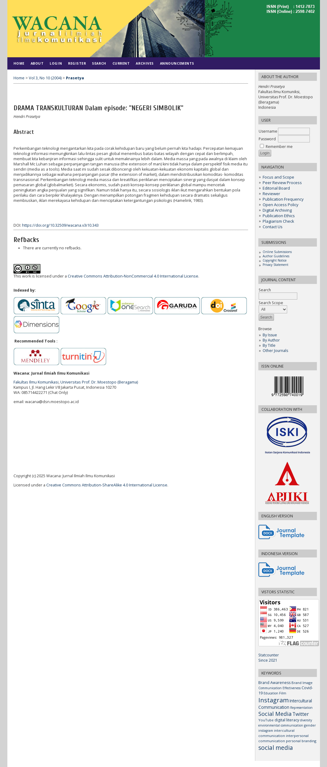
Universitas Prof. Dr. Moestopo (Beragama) (99, 382)
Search (99, 63)
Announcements (177, 63)
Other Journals (275, 350)
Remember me (279, 146)
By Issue (270, 335)
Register (77, 63)
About (37, 63)
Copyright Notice (275, 260)
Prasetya (75, 78)
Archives (145, 63)
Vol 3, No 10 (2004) (45, 78)
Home (19, 63)
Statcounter (268, 655)
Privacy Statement (275, 265)
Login (56, 63)
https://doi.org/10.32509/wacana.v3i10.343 (60, 225)
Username (268, 131)
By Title (269, 345)
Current (121, 63)
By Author (271, 340)
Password (267, 139)
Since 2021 (267, 660)
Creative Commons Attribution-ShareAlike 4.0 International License (106, 485)
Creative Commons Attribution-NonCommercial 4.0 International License (133, 276)
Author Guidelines (276, 256)
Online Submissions (277, 252)
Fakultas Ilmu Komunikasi (36, 382)
